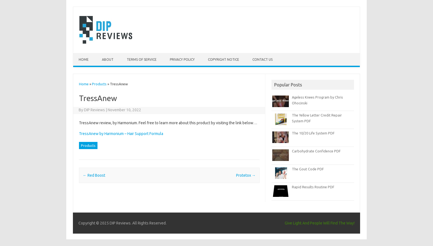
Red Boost (94, 175)
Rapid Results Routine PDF (313, 187)
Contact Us (262, 59)
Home (84, 59)
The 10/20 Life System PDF (313, 133)
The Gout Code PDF (308, 169)
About (107, 59)
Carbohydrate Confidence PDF (316, 151)
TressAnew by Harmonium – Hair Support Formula (121, 133)
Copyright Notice (223, 59)
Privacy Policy (182, 59)
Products (99, 84)
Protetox (246, 175)
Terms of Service (142, 59)
